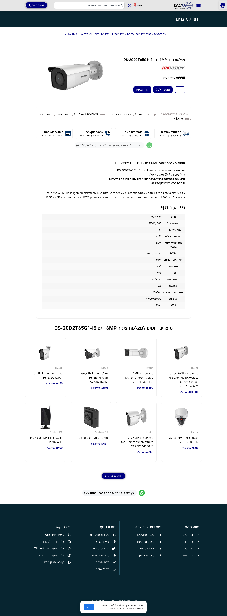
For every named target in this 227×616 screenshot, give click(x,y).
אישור (88, 607)
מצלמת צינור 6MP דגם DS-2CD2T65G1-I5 (154, 60)
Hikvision (179, 118)
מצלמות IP (118, 33)
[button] (223, 5)
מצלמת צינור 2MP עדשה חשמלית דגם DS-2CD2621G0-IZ (94, 378)
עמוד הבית (160, 33)
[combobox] (89, 5)
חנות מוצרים (187, 19)
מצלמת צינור (46, 114)
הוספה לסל (163, 89)
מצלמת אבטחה (63, 114)
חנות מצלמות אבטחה (139, 33)
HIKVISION (91, 114)
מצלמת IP (78, 114)
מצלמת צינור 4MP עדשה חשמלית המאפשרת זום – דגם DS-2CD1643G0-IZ (137, 442)
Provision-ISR (101, 432)
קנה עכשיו (142, 89)
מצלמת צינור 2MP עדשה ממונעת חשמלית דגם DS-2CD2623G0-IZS (139, 378)
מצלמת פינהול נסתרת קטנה (93, 437)
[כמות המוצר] (180, 89)
